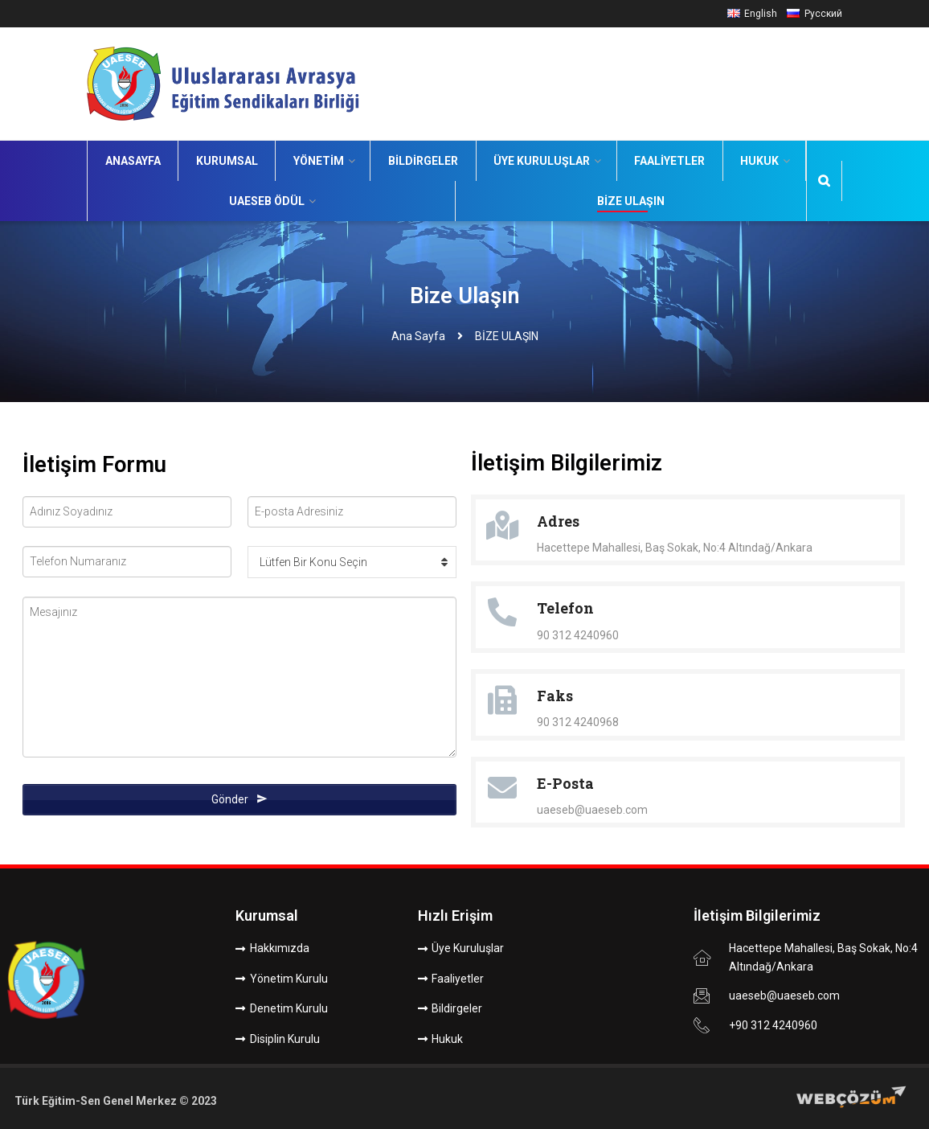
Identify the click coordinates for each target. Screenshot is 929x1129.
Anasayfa (133, 160)
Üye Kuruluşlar (541, 160)
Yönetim (318, 160)
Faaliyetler (669, 160)
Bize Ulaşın (631, 201)
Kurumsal (227, 160)
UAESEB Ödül (267, 201)
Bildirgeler (423, 160)
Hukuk (759, 160)
